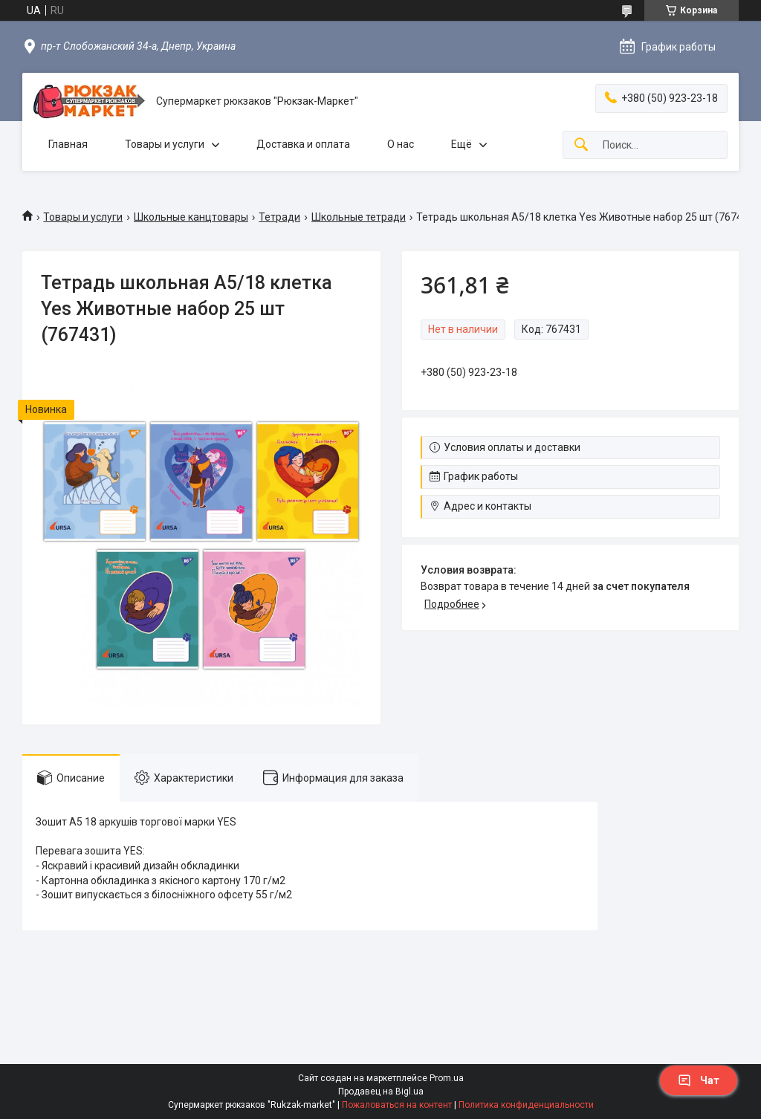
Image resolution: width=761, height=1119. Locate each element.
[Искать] (581, 145)
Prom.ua (447, 1078)
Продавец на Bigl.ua (381, 1091)
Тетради (279, 217)
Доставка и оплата (303, 144)
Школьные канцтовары (191, 217)
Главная (68, 144)
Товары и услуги (164, 144)
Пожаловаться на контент (397, 1105)
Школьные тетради (358, 217)
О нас (400, 144)
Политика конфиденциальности (526, 1105)
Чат (698, 1080)
